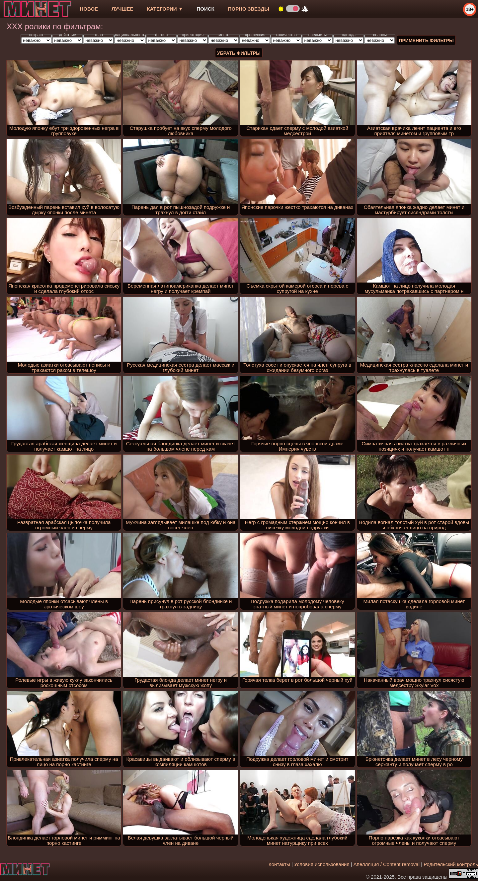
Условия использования (322, 864)
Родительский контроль (451, 864)
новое (89, 9)
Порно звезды (248, 9)
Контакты (279, 864)
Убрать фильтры (239, 53)
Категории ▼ (165, 9)
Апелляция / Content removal (387, 864)
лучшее (122, 9)
